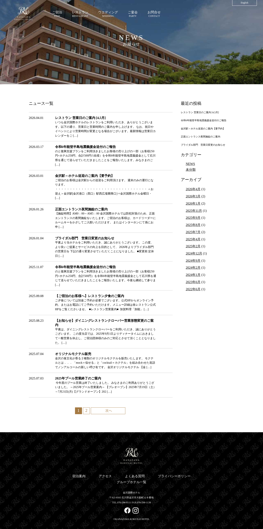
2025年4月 (193, 239)
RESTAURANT (80, 13)
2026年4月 (193, 189)
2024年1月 (193, 275)
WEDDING (108, 13)
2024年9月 (193, 260)
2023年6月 (193, 282)
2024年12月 (194, 253)
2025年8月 (193, 225)
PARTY (133, 13)
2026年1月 (193, 203)
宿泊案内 (78, 476)
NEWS (190, 164)
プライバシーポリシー (174, 476)
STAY (57, 13)
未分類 (191, 169)
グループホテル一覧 (131, 482)
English (244, 2)
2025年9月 (193, 217)
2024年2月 (193, 267)
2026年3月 (193, 196)
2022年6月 (193, 289)
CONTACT (154, 13)
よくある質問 (135, 476)
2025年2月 (193, 246)
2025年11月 (194, 210)
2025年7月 (193, 232)
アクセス (105, 476)
